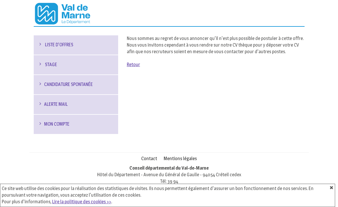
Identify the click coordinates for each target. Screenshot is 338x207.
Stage (50, 64)
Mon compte (56, 124)
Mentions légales (180, 158)
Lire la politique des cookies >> (81, 201)
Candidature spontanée (68, 84)
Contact (149, 158)
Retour (133, 64)
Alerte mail (56, 104)
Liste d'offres (58, 44)
